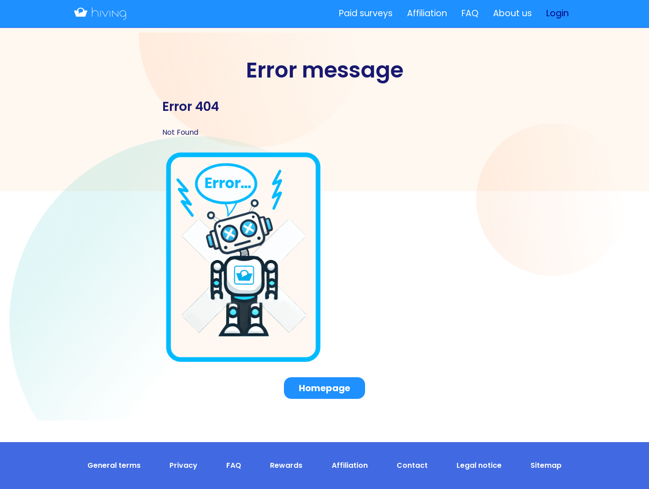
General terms (114, 465)
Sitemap (546, 465)
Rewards (286, 465)
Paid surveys (366, 13)
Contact (412, 465)
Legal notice (479, 465)
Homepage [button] (324, 388)
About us (512, 13)
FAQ (470, 13)
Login (557, 13)
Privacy (183, 465)
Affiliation (427, 13)
